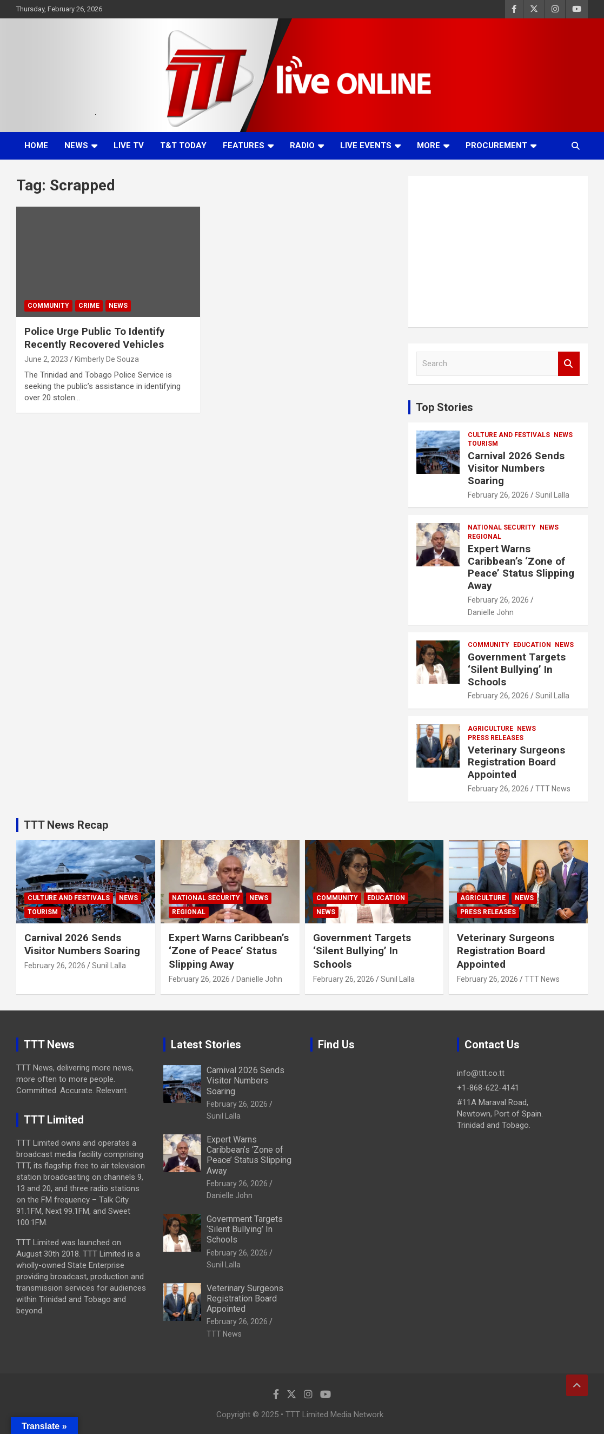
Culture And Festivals (509, 435)
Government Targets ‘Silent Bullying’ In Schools (517, 669)
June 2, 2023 (46, 359)
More (428, 145)
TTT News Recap (66, 824)
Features (243, 145)
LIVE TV (129, 145)
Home (36, 145)
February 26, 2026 (498, 495)
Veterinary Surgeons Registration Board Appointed (516, 762)
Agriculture (490, 728)
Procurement (496, 145)
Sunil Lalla (552, 495)
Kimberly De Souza (107, 359)
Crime (88, 305)
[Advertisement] (498, 251)
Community (48, 305)
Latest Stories (206, 1044)
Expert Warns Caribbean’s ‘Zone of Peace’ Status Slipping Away (521, 567)
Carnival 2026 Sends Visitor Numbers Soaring (516, 468)
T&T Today (183, 145)
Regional (484, 536)
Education (532, 645)
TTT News (552, 788)
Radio (302, 145)
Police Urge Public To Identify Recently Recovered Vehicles (94, 338)
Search (569, 364)
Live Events (365, 145)
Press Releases (495, 738)
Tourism (483, 443)
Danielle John (491, 612)
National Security (502, 527)
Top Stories (444, 407)
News (76, 145)
